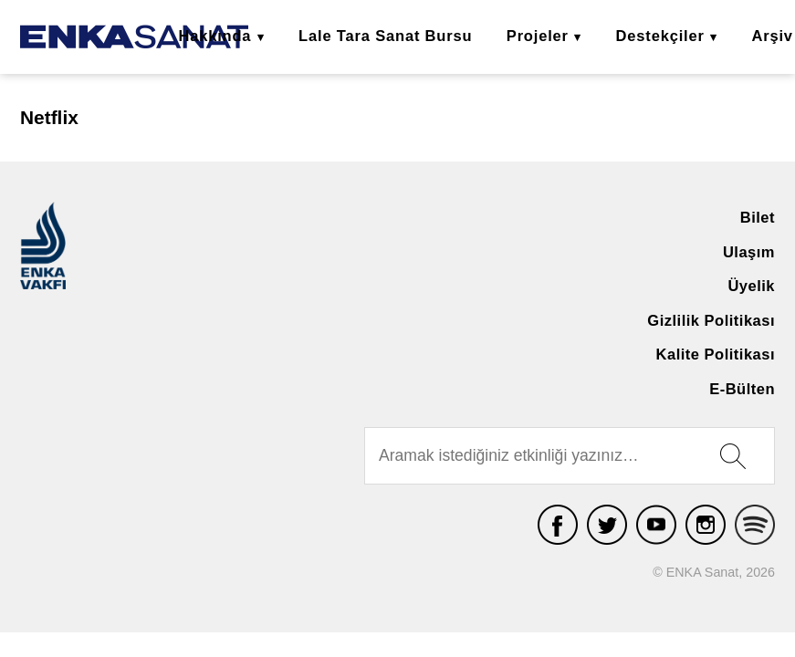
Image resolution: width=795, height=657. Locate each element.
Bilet (757, 217)
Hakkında (214, 35)
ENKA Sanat (134, 37)
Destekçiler (660, 35)
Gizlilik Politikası (711, 320)
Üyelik (751, 285)
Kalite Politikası (715, 354)
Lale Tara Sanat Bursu (385, 35)
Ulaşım (749, 252)
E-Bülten (742, 389)
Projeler (538, 35)
